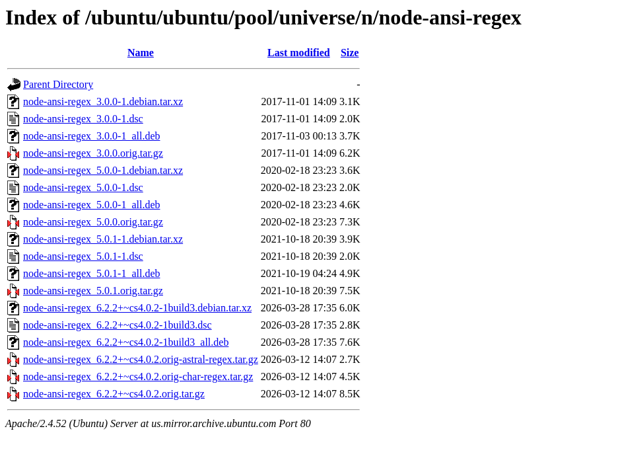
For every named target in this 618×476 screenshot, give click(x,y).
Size (350, 52)
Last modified (298, 52)
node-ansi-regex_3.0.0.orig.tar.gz (93, 153)
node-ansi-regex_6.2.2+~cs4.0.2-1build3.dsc (117, 325)
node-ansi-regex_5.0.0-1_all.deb (91, 204)
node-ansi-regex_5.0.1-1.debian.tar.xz (103, 239)
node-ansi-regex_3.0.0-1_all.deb (91, 135)
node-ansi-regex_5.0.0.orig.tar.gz (93, 221)
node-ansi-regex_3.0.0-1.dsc (83, 118)
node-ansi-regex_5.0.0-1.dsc (83, 187)
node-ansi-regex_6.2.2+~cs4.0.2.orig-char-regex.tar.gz (138, 376)
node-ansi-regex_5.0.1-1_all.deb (91, 273)
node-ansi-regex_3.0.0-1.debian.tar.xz (103, 101)
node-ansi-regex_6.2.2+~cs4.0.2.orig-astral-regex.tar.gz (140, 359)
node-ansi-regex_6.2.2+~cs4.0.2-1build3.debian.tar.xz (137, 307)
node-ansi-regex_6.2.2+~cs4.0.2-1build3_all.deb (125, 342)
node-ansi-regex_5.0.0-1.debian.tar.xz (103, 170)
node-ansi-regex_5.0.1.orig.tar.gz (93, 290)
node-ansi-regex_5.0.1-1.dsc (83, 256)
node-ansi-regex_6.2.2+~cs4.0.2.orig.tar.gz (114, 393)
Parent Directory (58, 84)
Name (140, 52)
